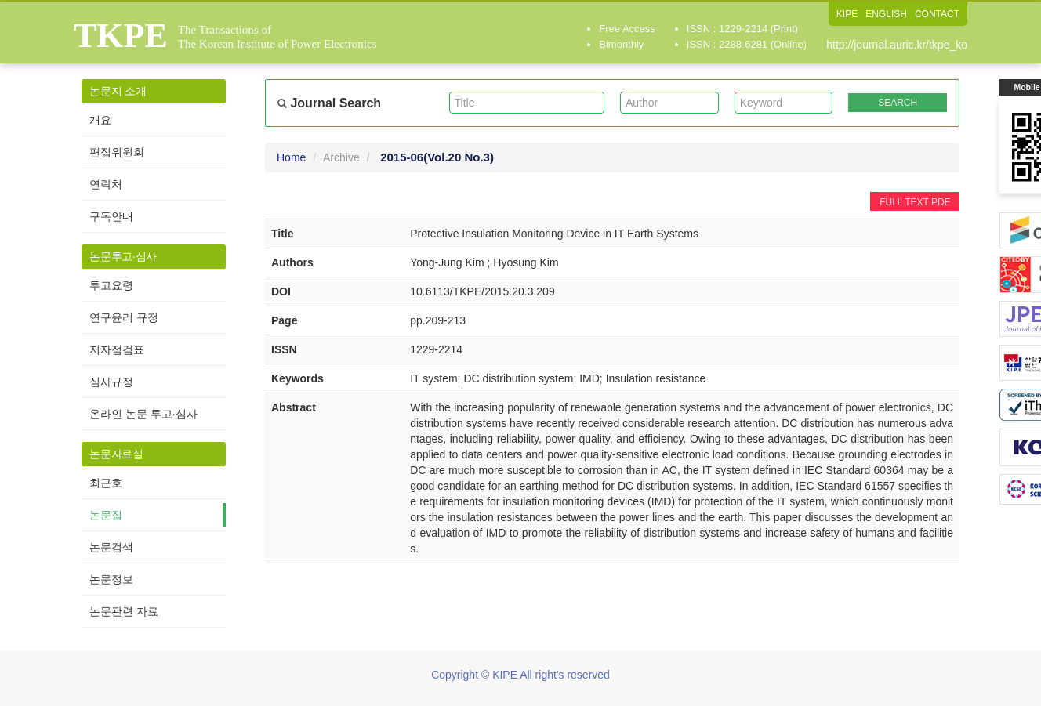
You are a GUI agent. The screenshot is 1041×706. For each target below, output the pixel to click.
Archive (341, 157)
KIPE (847, 14)
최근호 (105, 482)
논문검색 (111, 547)
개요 (100, 120)
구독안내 (111, 216)
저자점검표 (116, 349)
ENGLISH (886, 14)
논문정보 (111, 579)
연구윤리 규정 (123, 317)
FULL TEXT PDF (915, 202)
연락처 (105, 184)
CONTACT (937, 14)
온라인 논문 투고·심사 (143, 413)
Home (291, 157)
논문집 (105, 515)
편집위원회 (116, 152)
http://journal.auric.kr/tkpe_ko (896, 44)
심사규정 (111, 381)
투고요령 (111, 285)
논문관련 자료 (123, 611)
